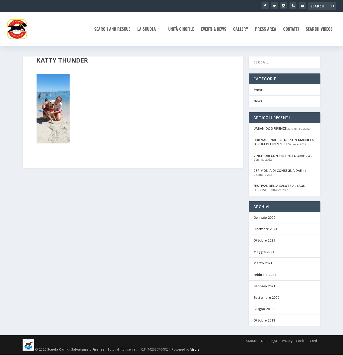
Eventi (258, 89)
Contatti (291, 30)
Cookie (301, 340)
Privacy (287, 340)
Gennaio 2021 (264, 286)
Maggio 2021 (263, 251)
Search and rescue (112, 30)
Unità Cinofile (181, 30)
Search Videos (319, 30)
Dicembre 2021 (265, 229)
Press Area (265, 30)
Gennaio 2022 (264, 217)
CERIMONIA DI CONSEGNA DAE (277, 171)
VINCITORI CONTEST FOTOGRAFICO (281, 155)
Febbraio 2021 (264, 274)
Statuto (251, 340)
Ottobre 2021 (264, 240)
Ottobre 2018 (264, 320)
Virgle (194, 350)
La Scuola (146, 30)
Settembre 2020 (266, 297)
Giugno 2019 (263, 309)
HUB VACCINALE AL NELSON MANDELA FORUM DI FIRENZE (283, 142)
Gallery (240, 30)
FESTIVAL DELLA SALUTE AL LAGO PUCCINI (279, 188)
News (257, 101)
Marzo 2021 (262, 263)
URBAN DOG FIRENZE (270, 128)
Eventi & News (213, 30)
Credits (315, 340)
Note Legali (269, 340)
